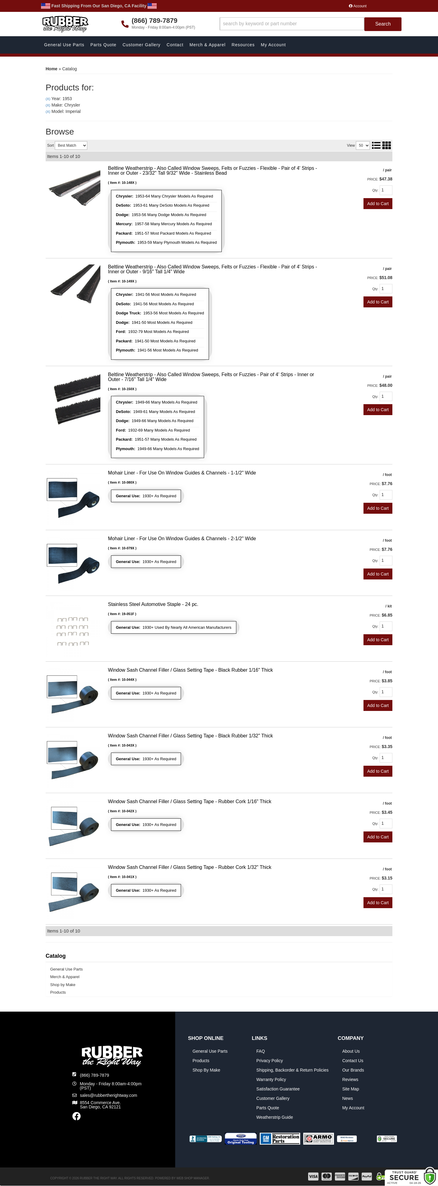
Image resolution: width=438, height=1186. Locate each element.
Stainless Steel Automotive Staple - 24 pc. (153, 604)
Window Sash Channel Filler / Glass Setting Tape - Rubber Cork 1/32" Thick (189, 867)
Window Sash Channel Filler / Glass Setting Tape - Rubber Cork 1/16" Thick (189, 801)
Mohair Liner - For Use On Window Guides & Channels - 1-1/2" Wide (182, 472)
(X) (48, 99)
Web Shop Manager (192, 1178)
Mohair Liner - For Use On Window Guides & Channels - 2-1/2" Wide (182, 538)
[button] (311, 24)
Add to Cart (378, 203)
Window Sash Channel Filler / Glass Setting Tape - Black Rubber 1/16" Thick (190, 670)
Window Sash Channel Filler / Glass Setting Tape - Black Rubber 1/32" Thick (190, 735)
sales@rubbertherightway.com (108, 1095)
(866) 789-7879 (94, 1075)
